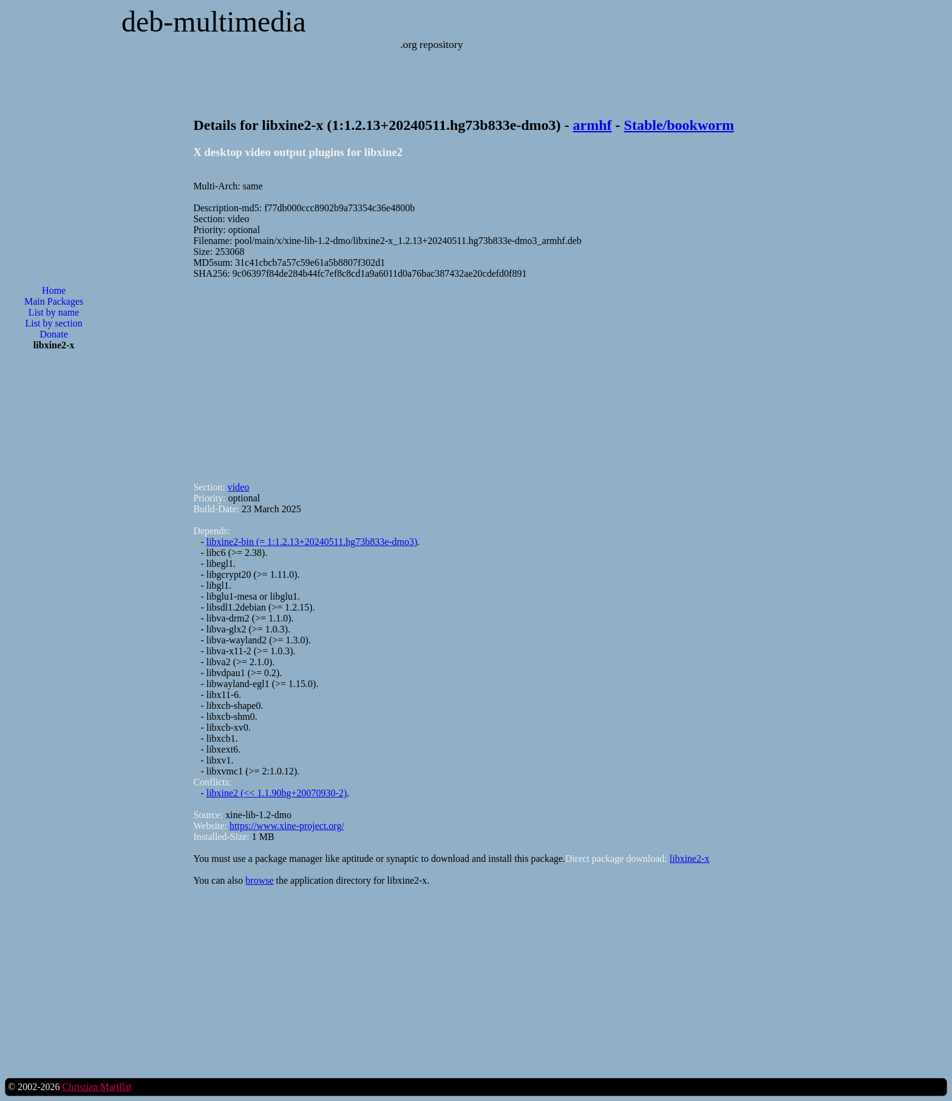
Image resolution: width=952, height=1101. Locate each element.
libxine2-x (690, 858)
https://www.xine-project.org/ (286, 826)
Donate (54, 334)
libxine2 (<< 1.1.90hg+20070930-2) (276, 793)
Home (54, 290)
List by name (54, 312)
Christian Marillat (96, 1087)
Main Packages (53, 301)
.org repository (431, 44)
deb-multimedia (213, 21)
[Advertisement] (54, 555)
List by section (54, 323)
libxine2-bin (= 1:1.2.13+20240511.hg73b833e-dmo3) (312, 542)
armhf (592, 125)
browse (259, 880)
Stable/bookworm (679, 125)
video (239, 487)
